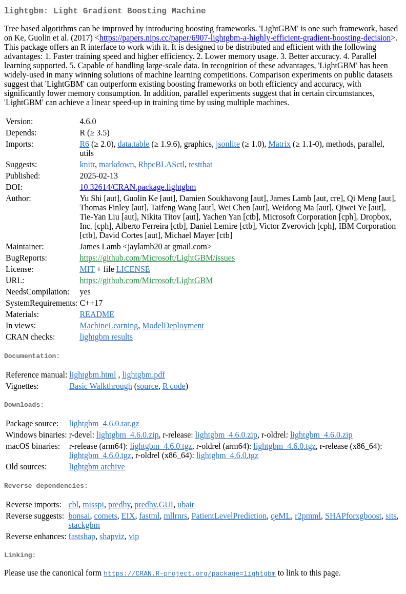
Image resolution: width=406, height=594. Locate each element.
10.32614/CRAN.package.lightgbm (137, 189)
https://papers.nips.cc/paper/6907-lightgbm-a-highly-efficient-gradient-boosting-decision (245, 39)
